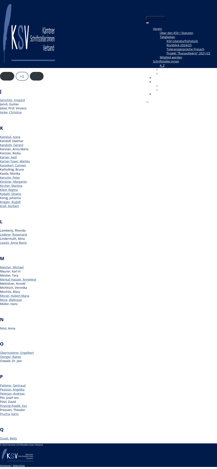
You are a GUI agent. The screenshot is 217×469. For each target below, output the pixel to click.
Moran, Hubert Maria (14, 296)
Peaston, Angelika (12, 389)
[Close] (147, 102)
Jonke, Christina (11, 112)
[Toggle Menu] (147, 22)
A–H (7, 76)
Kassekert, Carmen (13, 165)
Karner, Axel (8, 157)
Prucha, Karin (9, 414)
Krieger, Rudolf (10, 202)
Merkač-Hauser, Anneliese (18, 279)
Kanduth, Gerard (11, 145)
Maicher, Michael (12, 267)
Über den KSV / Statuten (176, 33)
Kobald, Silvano (10, 194)
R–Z (36, 76)
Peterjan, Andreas (12, 394)
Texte (163, 69)
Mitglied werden (171, 57)
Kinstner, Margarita (13, 182)
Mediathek (160, 82)
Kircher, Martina (11, 186)
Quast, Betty (8, 438)
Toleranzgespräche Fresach (185, 49)
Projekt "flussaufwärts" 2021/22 (188, 53)
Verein (157, 29)
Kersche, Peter (10, 177)
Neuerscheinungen (173, 74)
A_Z (162, 65)
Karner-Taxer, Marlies (15, 161)
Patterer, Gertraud (13, 385)
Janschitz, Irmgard (12, 100)
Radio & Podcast (171, 90)
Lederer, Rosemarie (13, 234)
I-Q (22, 76)
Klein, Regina (9, 190)
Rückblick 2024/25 (179, 45)
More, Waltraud (11, 300)
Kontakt (158, 94)
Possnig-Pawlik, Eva (13, 406)
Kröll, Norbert (9, 206)
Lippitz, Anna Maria (13, 243)
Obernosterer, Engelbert (17, 353)
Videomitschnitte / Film (176, 86)
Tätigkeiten (167, 37)
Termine (158, 78)
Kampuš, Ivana (10, 137)
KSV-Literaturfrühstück (182, 41)
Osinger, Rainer (10, 357)
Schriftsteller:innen (166, 61)
